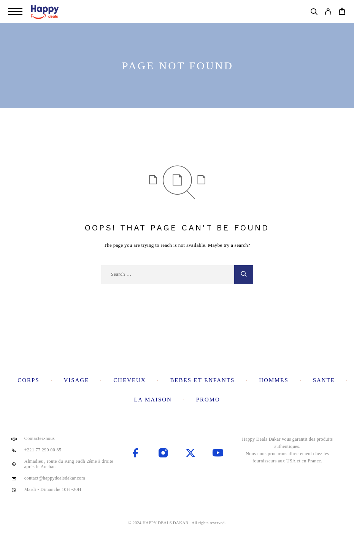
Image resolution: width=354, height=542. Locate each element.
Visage (76, 380)
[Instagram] (163, 453)
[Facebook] (135, 453)
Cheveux (129, 380)
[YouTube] (218, 453)
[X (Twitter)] (190, 453)
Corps (28, 380)
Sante (324, 380)
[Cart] (342, 12)
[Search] (314, 13)
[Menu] (15, 11)
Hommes (274, 380)
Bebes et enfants (202, 380)
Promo (208, 400)
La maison (153, 400)
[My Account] (328, 13)
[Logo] (45, 11)
